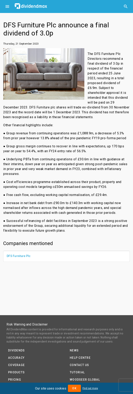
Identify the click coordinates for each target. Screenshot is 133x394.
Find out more (90, 388)
